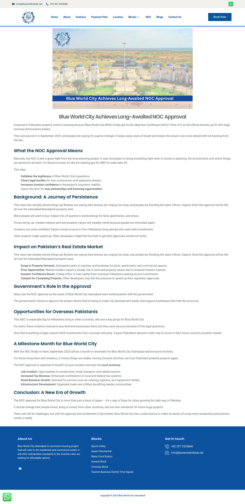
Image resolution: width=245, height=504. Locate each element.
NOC (148, 17)
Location (118, 17)
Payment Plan (99, 17)
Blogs (159, 17)
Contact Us (174, 17)
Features (81, 17)
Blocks (134, 17)
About (67, 17)
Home (54, 17)
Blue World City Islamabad (84, 294)
